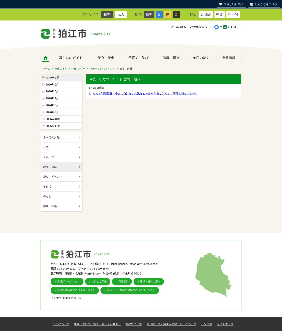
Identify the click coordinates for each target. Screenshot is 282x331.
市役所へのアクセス (68, 281)
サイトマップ (225, 324)
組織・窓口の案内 (150, 281)
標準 (107, 14)
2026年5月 (52, 84)
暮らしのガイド (71, 58)
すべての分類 (51, 137)
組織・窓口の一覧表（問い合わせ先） (97, 324)
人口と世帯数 (99, 281)
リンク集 (206, 324)
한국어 (233, 14)
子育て (47, 186)
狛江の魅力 (201, 58)
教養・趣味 (50, 166)
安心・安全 (105, 58)
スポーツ (48, 157)
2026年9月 (52, 112)
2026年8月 (52, 105)
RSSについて (61, 324)
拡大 (121, 14)
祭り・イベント (52, 176)
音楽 (46, 147)
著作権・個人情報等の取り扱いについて (171, 324)
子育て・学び (138, 58)
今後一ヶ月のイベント (102, 68)
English (205, 14)
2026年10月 (53, 119)
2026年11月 (53, 125)
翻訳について (133, 324)
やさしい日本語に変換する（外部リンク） (131, 290)
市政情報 (229, 58)
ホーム (45, 58)
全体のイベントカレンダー (70, 68)
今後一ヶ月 (52, 77)
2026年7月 (52, 98)
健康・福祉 (171, 58)
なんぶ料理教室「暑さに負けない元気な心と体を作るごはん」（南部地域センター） (145, 93)
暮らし (47, 196)
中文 (219, 14)
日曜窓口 (123, 281)
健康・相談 (50, 206)
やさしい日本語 (233, 4)
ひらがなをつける (266, 4)
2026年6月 (52, 91)
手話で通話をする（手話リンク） (76, 290)
